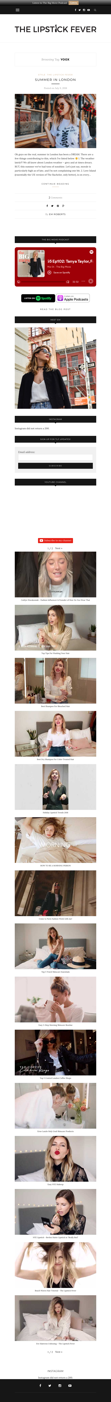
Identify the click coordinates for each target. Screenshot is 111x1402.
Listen (73, 2)
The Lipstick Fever (60, 75)
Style (42, 75)
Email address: (26, 452)
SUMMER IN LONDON (55, 80)
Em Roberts (57, 214)
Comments (55, 197)
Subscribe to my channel (55, 540)
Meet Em (55, 320)
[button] (58, 548)
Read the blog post (55, 309)
